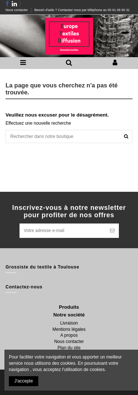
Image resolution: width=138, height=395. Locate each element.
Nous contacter (17, 10)
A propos (69, 335)
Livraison (69, 323)
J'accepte (23, 381)
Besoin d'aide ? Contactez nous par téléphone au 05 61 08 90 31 (82, 10)
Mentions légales (68, 329)
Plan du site (69, 347)
